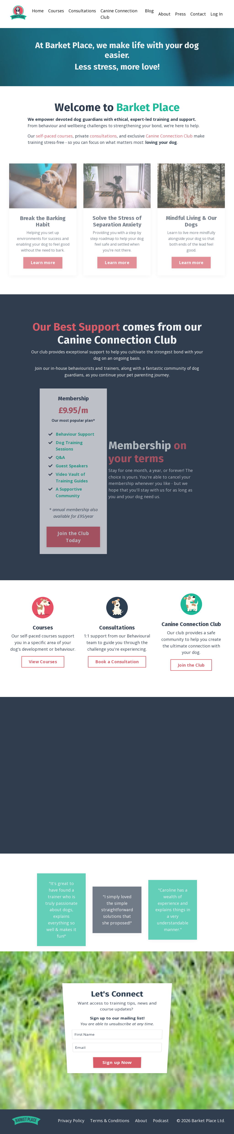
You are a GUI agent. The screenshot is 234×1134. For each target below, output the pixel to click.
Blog (149, 10)
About (164, 14)
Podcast (161, 1122)
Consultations (82, 10)
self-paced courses (54, 136)
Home (38, 10)
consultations (104, 136)
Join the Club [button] (191, 666)
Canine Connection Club (119, 14)
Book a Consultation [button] (117, 663)
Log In (216, 14)
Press (180, 14)
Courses (56, 10)
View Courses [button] (43, 663)
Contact (198, 14)
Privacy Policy (71, 1122)
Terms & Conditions (109, 1122)
